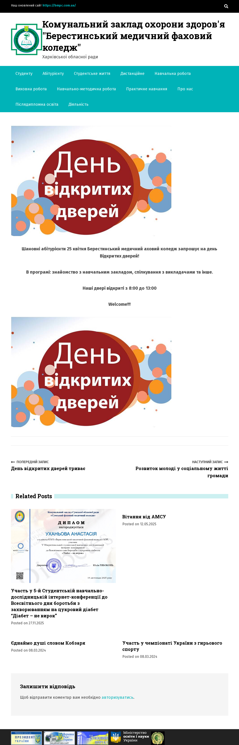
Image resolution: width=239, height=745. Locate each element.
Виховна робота (31, 89)
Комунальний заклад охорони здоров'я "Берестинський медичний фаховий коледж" (133, 35)
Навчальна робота (173, 73)
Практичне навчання (146, 89)
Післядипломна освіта (36, 104)
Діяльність (78, 104)
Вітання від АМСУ (144, 516)
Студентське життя (92, 73)
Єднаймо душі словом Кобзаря (48, 643)
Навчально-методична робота (86, 89)
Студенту (23, 73)
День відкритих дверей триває (48, 465)
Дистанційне (132, 73)
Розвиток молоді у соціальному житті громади (175, 469)
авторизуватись (117, 697)
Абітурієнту (53, 73)
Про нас (185, 89)
